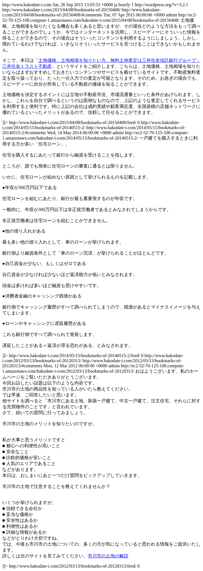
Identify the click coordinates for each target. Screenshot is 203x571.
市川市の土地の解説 (108, 555)
